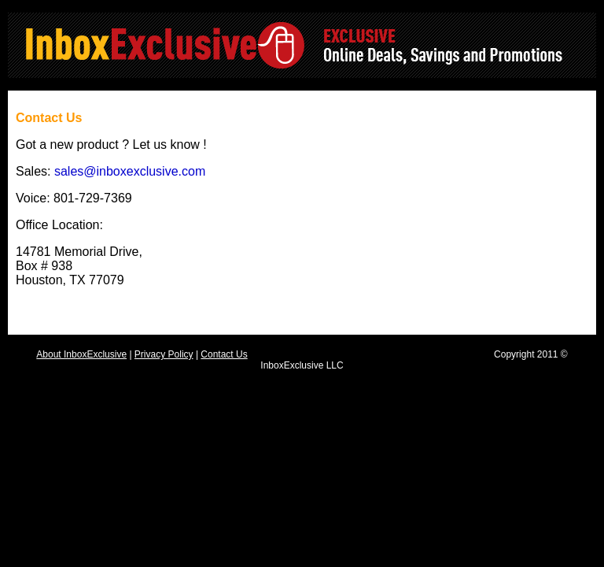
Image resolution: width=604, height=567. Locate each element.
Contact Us (224, 354)
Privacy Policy (163, 354)
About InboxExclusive (81, 354)
